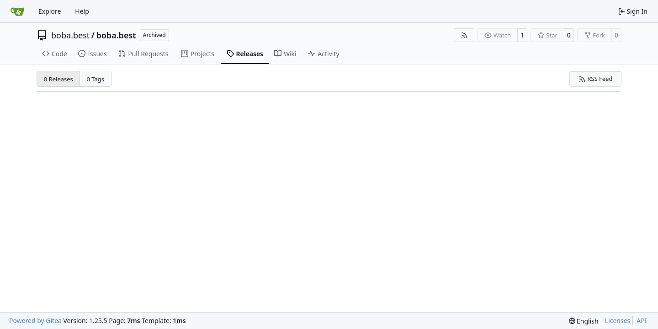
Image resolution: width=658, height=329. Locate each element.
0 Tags (96, 79)
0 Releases (58, 79)
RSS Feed (595, 78)
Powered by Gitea (35, 320)
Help (82, 11)
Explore (49, 11)
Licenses (618, 320)
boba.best (70, 35)
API (642, 320)
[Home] (17, 11)
